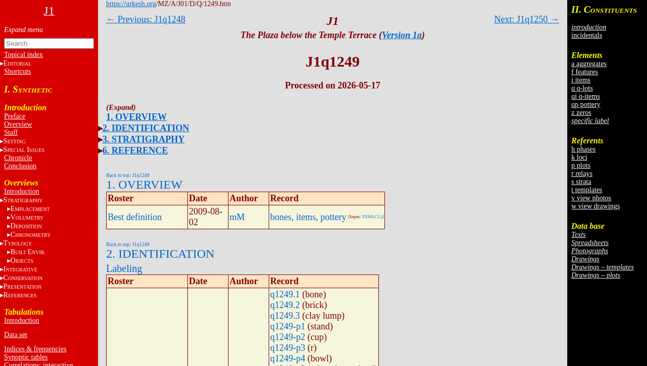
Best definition (135, 217)
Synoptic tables (26, 357)
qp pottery (585, 104)
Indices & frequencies (35, 349)
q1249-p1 (287, 326)
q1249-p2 (287, 337)
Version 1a (402, 35)
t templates (586, 190)
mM (237, 217)
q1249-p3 (287, 348)
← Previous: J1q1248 (145, 19)
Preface (14, 116)
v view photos (591, 198)
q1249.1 (285, 294)
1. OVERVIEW (136, 117)
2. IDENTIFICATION (146, 128)
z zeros (581, 112)
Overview (18, 124)
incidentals (586, 35)
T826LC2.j (372, 216)
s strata (581, 182)
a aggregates (589, 64)
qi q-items (585, 96)
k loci (579, 157)
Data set (15, 335)
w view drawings (595, 206)
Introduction (21, 191)
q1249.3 (285, 316)
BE (28, 252)
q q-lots (582, 88)
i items (581, 80)
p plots (581, 165)
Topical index (23, 54)
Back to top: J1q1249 (127, 175)
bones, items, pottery (308, 217)
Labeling (124, 268)
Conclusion (20, 166)
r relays (582, 173)
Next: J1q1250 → (526, 19)
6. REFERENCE (135, 150)
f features (584, 72)
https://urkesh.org (131, 4)
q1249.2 (285, 305)
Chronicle (18, 158)
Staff (11, 132)
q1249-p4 (287, 358)
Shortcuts (17, 71)
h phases (583, 149)
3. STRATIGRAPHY (144, 139)
